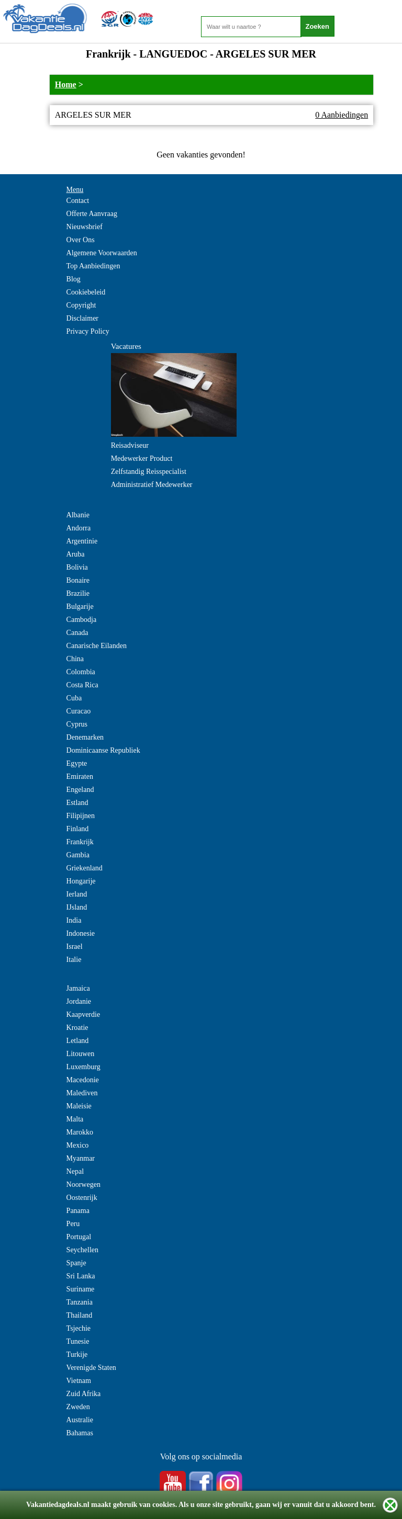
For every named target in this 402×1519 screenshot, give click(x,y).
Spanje (76, 1263)
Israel (74, 946)
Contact (78, 201)
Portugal (78, 1237)
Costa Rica (82, 685)
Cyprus (76, 724)
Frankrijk (80, 842)
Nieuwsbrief (84, 227)
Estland (77, 803)
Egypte (76, 763)
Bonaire (78, 580)
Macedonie (82, 1080)
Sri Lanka (80, 1276)
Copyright (81, 305)
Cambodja (81, 620)
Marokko (79, 1132)
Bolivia (77, 567)
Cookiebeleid (86, 292)
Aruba (75, 554)
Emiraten (79, 776)
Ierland (76, 894)
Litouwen (80, 1054)
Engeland (80, 789)
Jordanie (78, 1001)
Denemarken (85, 737)
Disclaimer (82, 318)
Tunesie (78, 1341)
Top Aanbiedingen (93, 266)
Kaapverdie (83, 1014)
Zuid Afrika (83, 1394)
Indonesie (80, 933)
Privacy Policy (87, 331)
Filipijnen (80, 816)
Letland (77, 1041)
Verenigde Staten (91, 1367)
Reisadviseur (130, 445)
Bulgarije (80, 606)
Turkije (77, 1354)
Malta (75, 1119)
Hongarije (81, 881)
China (75, 659)
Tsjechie (78, 1328)
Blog (73, 279)
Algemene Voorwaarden (101, 253)
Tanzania (79, 1302)
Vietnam (78, 1381)
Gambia (78, 855)
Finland (77, 829)
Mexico (77, 1145)
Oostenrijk (81, 1197)
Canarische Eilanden (96, 646)
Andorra (78, 528)
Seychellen (82, 1250)
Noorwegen (83, 1184)
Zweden (78, 1407)
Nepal (75, 1171)
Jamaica (78, 988)
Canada (77, 633)
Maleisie (79, 1106)
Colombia (80, 672)
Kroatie (77, 1027)
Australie (79, 1420)
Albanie (78, 515)
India (74, 920)
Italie (74, 959)
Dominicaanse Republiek (103, 750)
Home (65, 84)
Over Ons (80, 240)
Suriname (80, 1289)
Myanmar (80, 1158)
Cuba (74, 698)
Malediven (82, 1093)
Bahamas (79, 1433)
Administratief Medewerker (152, 485)
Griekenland (84, 868)
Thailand (79, 1315)
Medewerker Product (142, 458)
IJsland (76, 907)
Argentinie (82, 541)
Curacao (78, 711)
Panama (78, 1211)
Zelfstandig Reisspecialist (148, 471)
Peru (73, 1224)
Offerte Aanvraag (91, 214)
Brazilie (78, 593)
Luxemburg (83, 1067)
